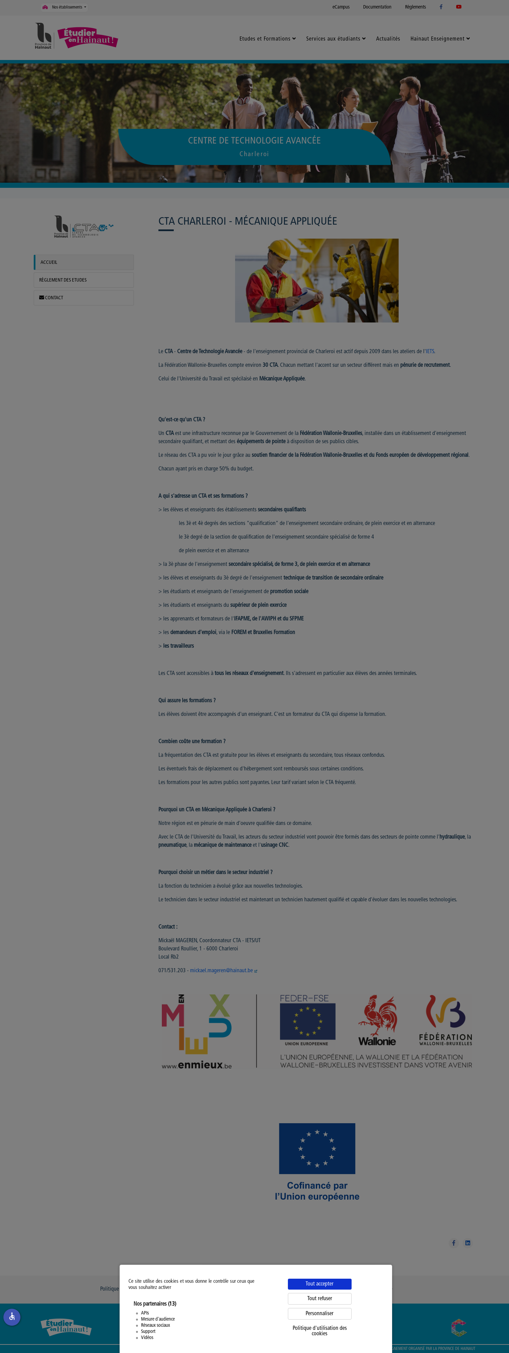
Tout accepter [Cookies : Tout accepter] (320, 1284)
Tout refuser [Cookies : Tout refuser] (319, 1299)
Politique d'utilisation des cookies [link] (320, 1331)
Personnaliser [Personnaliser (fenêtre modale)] (320, 1314)
